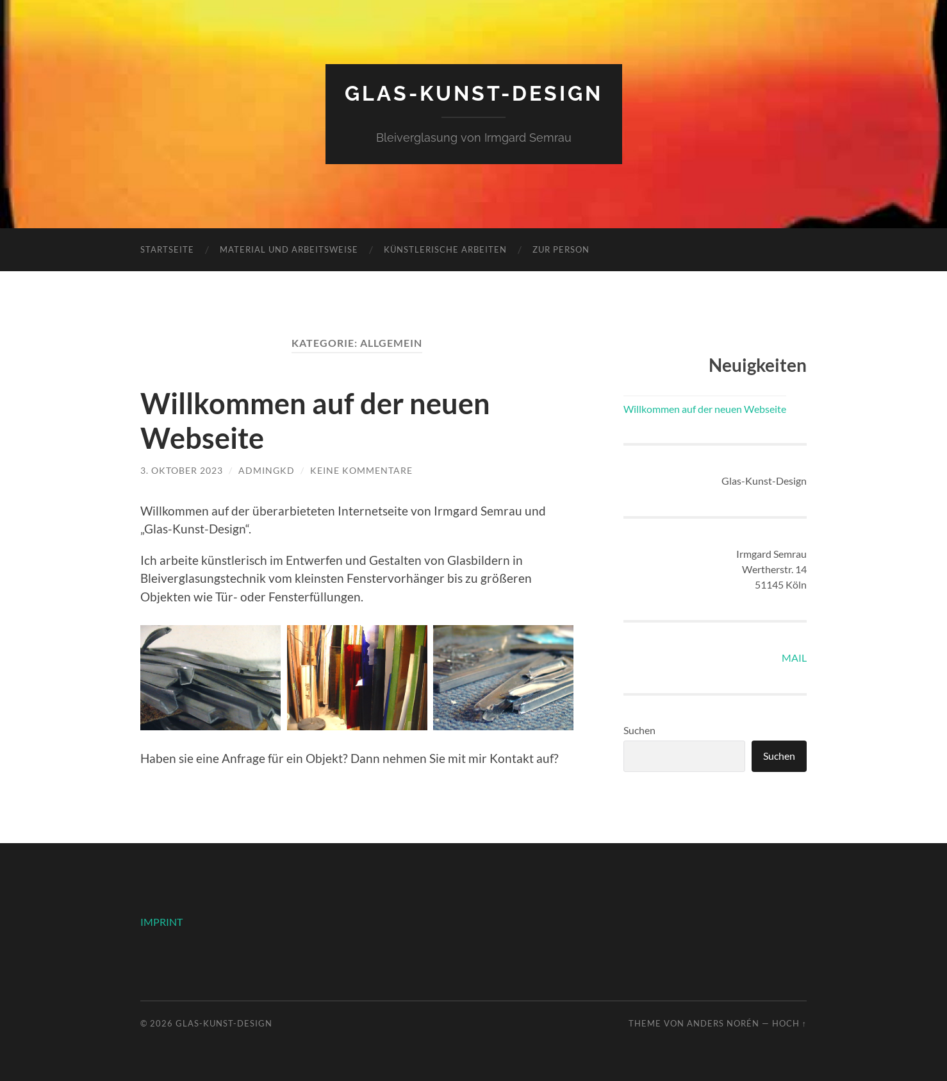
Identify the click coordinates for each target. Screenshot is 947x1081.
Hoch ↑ (789, 1023)
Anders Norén (723, 1023)
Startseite (167, 249)
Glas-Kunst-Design (474, 93)
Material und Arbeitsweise (289, 249)
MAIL (794, 657)
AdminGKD (266, 470)
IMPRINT (161, 922)
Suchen (639, 730)
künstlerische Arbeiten (445, 249)
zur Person (560, 249)
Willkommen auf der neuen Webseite (704, 409)
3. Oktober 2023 (181, 470)
